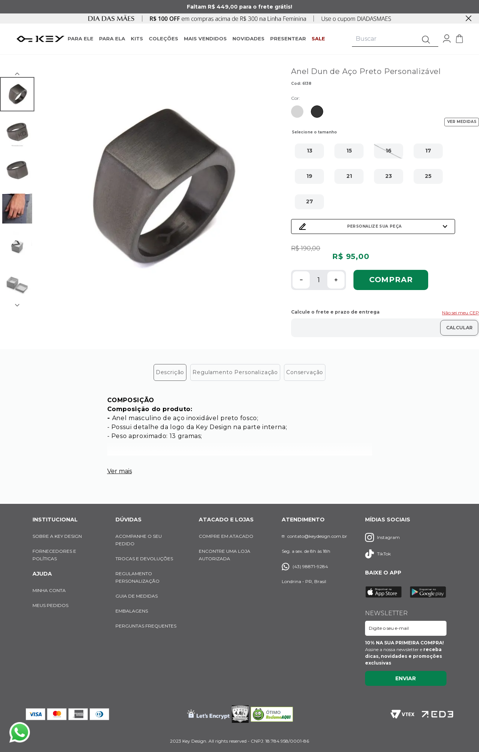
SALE (318, 38)
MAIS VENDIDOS (205, 38)
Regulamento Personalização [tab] (235, 372)
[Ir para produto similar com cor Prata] (297, 111)
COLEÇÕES (163, 38)
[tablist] (239, 372)
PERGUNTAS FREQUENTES (145, 626)
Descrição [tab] (170, 372)
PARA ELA (112, 38)
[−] (301, 280)
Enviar (405, 678)
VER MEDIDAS (461, 121)
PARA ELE (80, 38)
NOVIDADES (248, 38)
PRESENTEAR (288, 38)
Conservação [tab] (304, 372)
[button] (309, 151)
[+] (335, 280)
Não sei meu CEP (460, 312)
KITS (137, 38)
